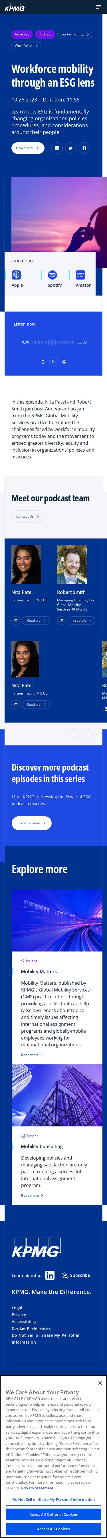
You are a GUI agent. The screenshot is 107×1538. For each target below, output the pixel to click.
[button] (98, 7)
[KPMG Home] (15, 7)
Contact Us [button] (25, 516)
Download (28, 147)
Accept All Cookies (53, 1528)
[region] (53, 1456)
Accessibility (24, 1321)
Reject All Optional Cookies (53, 1514)
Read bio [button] (34, 620)
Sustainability (75, 34)
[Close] (100, 1383)
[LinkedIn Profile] (15, 704)
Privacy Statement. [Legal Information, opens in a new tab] (37, 1488)
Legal (17, 1307)
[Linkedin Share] (49, 1275)
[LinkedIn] (57, 148)
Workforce (26, 45)
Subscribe (76, 1275)
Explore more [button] (29, 823)
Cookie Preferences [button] (31, 1328)
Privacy (19, 1314)
